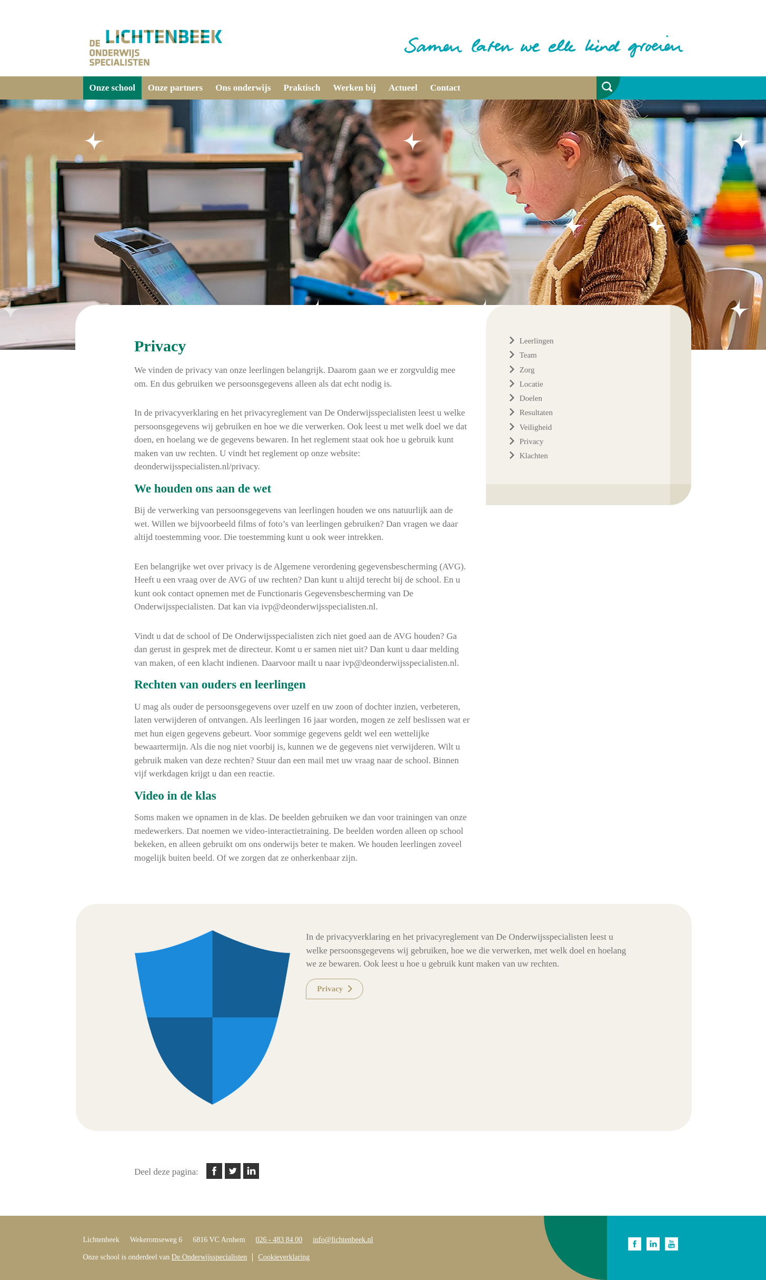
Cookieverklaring (284, 1257)
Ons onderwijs (243, 88)
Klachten (534, 455)
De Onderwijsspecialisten (209, 1257)
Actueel (403, 88)
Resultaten (536, 412)
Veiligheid (536, 427)
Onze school (112, 88)
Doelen (531, 398)
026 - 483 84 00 (279, 1240)
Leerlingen (537, 341)
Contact (445, 88)
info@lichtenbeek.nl (343, 1240)
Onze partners (175, 88)
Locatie (531, 384)
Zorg (527, 370)
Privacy (532, 441)
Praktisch (302, 88)
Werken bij (354, 88)
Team (528, 355)
